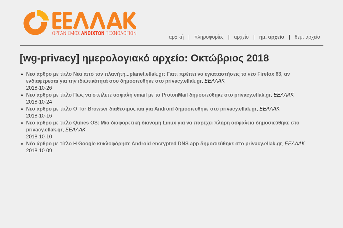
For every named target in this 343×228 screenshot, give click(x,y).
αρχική (176, 37)
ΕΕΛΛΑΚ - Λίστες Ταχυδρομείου (83, 22)
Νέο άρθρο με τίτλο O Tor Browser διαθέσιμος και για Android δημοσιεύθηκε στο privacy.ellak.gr (141, 108)
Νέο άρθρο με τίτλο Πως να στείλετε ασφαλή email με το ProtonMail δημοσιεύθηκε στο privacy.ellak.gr (148, 95)
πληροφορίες (209, 37)
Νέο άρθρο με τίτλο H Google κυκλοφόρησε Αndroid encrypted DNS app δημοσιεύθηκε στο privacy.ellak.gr (154, 143)
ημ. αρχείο (271, 37)
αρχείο (241, 37)
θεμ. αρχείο (307, 37)
